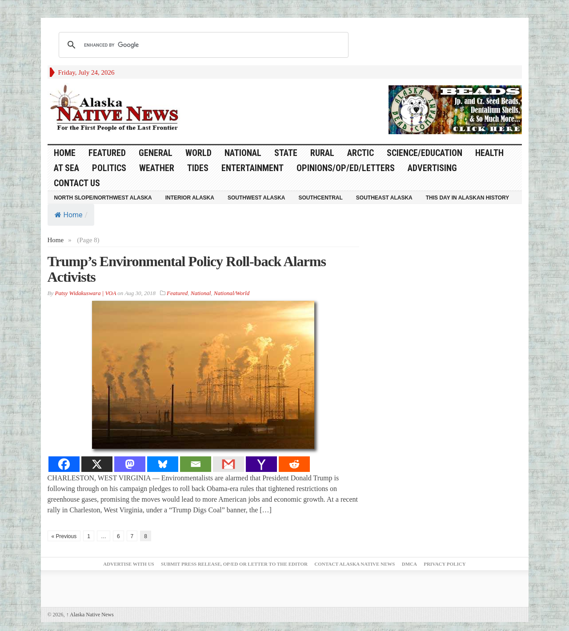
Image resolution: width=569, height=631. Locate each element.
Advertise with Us (128, 564)
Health (489, 153)
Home (69, 215)
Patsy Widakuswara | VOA (85, 293)
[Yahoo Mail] (261, 464)
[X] (96, 464)
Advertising (432, 168)
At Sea (66, 168)
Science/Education (424, 153)
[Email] (195, 464)
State (285, 153)
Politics (109, 168)
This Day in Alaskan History (467, 198)
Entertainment (252, 168)
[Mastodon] (129, 464)
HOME (65, 153)
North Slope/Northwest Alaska (103, 198)
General (155, 153)
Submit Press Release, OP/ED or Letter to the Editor (234, 564)
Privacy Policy (444, 564)
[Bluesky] (162, 464)
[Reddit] (294, 464)
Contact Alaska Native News (354, 564)
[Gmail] (228, 464)
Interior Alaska (189, 198)
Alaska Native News (90, 614)
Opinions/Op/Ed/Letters (346, 168)
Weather (156, 168)
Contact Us (77, 183)
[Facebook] (64, 464)
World (198, 153)
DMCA (409, 564)
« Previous (64, 536)
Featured (107, 153)
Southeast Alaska (384, 198)
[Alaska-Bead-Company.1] (455, 108)
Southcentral (321, 198)
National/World (231, 293)
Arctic (360, 153)
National (242, 153)
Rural (322, 153)
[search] (202, 45)
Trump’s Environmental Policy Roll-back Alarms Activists (187, 269)
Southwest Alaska (256, 198)
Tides (197, 168)
